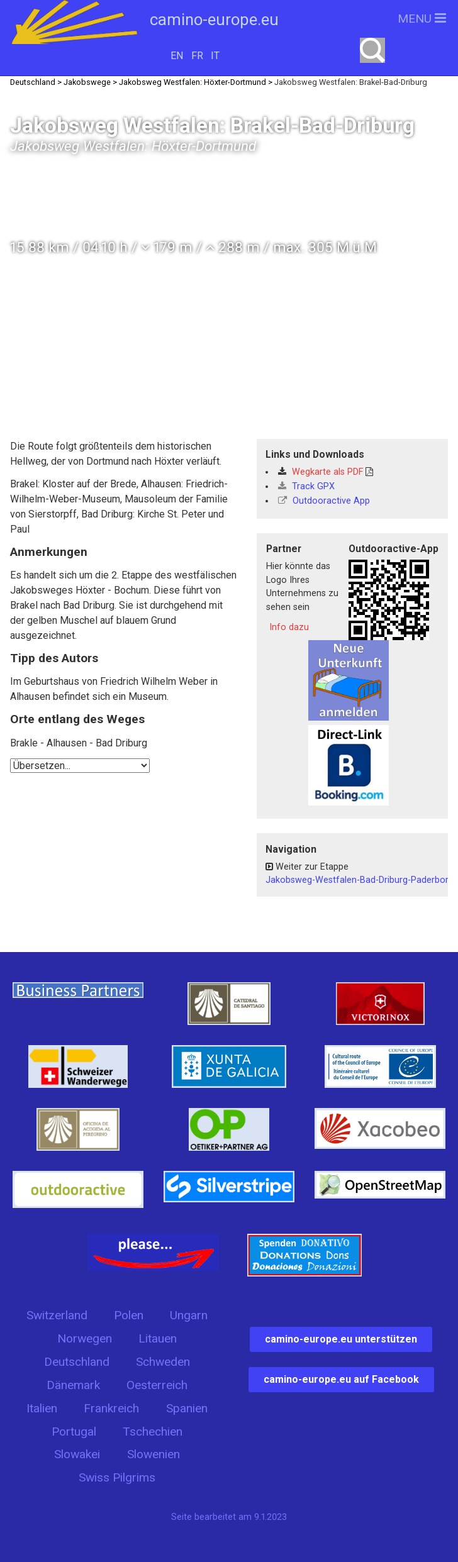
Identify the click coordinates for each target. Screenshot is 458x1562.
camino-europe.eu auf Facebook (341, 1379)
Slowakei (77, 1454)
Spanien (187, 1408)
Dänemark (73, 1385)
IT (215, 56)
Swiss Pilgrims (117, 1477)
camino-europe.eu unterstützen (341, 1339)
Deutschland (76, 1361)
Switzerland (56, 1315)
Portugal (74, 1431)
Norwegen (84, 1338)
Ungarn (189, 1315)
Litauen (157, 1338)
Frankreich (111, 1408)
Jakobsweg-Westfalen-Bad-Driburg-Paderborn (359, 880)
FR (197, 56)
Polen (128, 1315)
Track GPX (306, 486)
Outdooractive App (324, 501)
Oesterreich (156, 1385)
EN (176, 56)
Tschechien (152, 1431)
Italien (41, 1408)
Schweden (163, 1361)
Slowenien (153, 1454)
